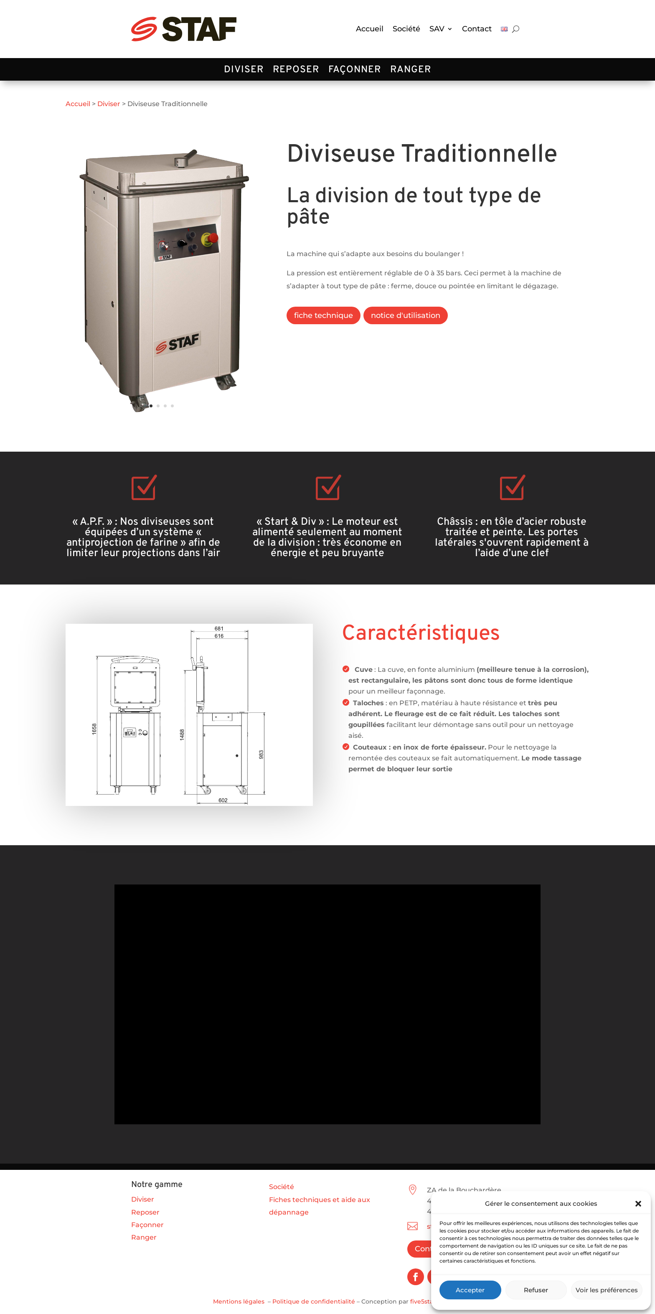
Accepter (470, 1290)
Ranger (410, 71)
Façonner (354, 71)
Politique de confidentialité (313, 1301)
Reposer (296, 71)
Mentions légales (238, 1301)
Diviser (244, 71)
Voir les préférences (607, 1290)
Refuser (536, 1290)
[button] (638, 1204)
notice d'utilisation (405, 315)
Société (406, 28)
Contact (477, 28)
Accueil (369, 28)
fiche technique (323, 315)
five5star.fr (426, 1301)
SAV (436, 28)
